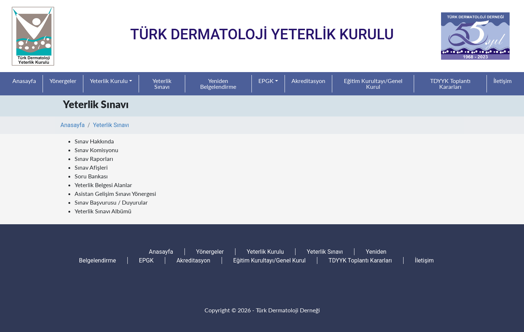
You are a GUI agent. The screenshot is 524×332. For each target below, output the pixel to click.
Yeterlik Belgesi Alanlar (103, 184)
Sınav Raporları (94, 158)
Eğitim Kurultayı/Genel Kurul (373, 83)
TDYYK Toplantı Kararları (450, 83)
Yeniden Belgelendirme (218, 83)
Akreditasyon (308, 80)
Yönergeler (62, 80)
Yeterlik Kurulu (265, 251)
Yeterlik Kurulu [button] (109, 80)
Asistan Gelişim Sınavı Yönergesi (115, 193)
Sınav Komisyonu (96, 149)
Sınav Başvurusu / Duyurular (111, 202)
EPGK (146, 260)
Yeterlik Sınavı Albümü (103, 211)
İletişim (502, 80)
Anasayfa (24, 80)
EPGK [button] (266, 80)
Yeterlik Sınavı (161, 83)
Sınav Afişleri (91, 167)
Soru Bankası (91, 176)
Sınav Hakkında (94, 141)
